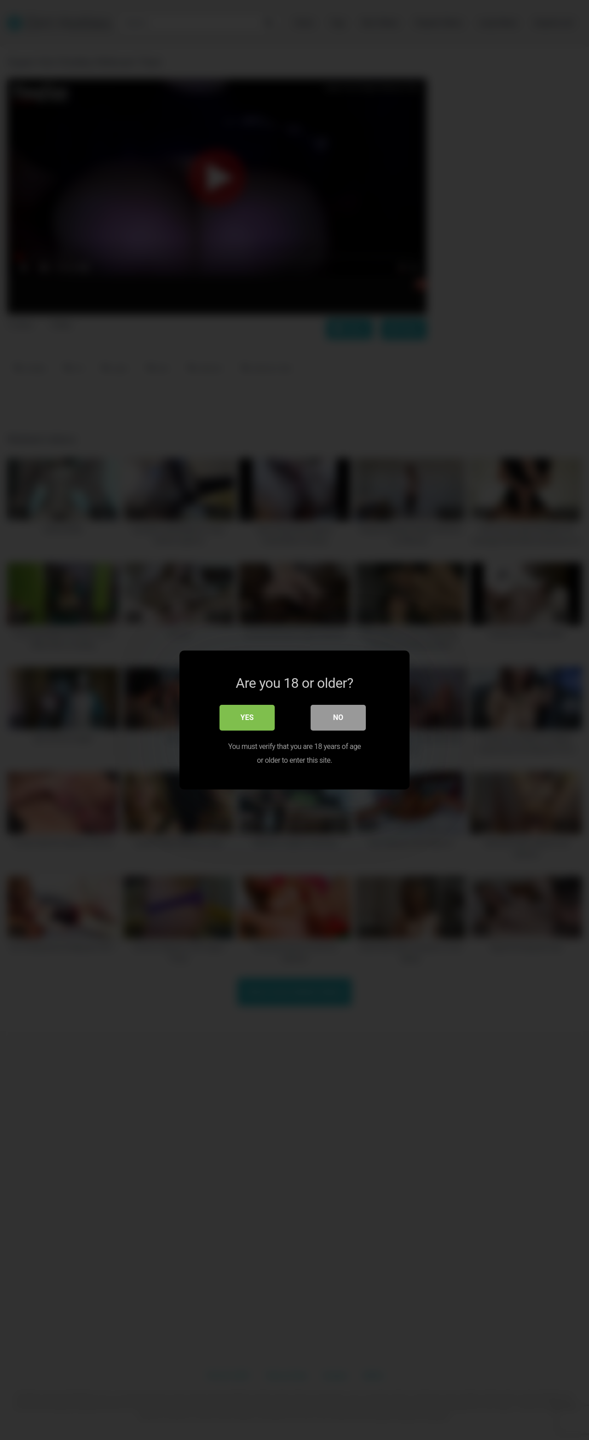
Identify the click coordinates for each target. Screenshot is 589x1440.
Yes (247, 717)
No (338, 717)
